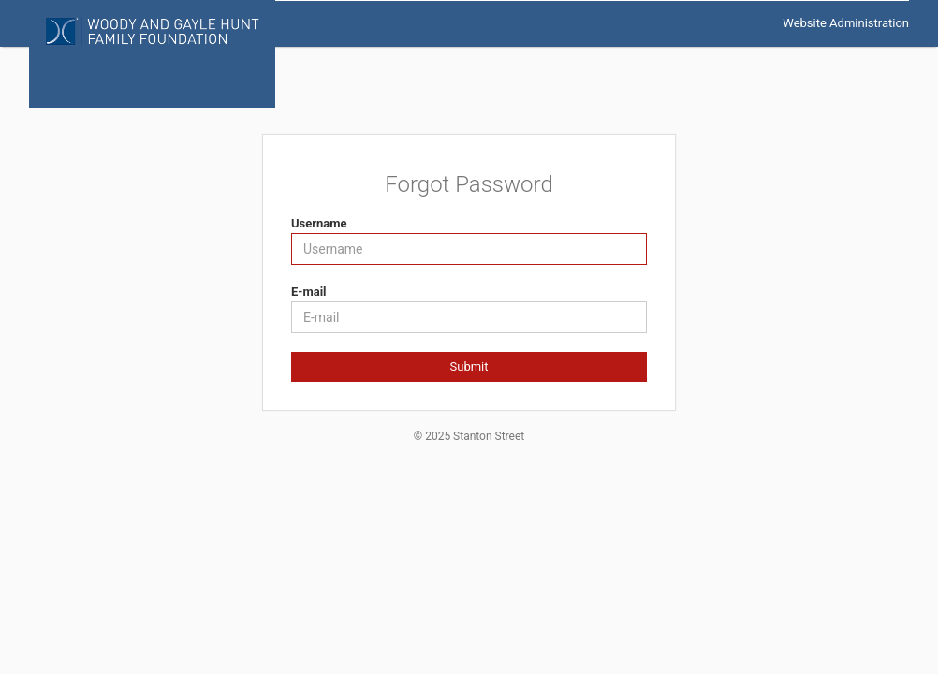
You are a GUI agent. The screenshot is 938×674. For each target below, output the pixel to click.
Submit (469, 366)
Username (319, 223)
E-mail (309, 292)
